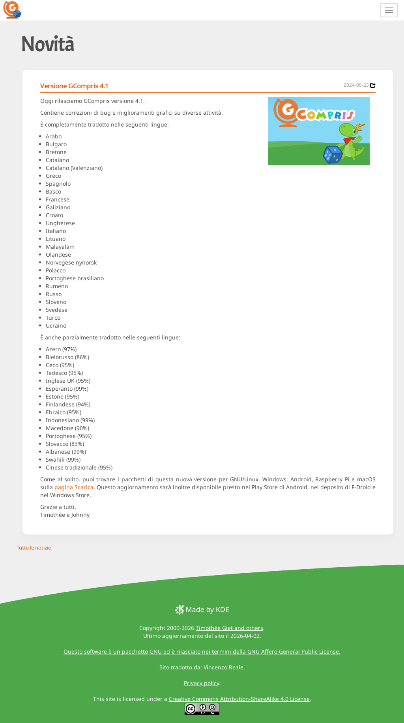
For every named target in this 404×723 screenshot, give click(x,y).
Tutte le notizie (34, 547)
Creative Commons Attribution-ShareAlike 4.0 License (239, 699)
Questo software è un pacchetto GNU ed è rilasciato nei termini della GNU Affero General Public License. (202, 651)
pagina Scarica (74, 487)
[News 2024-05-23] (373, 85)
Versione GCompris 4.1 (74, 86)
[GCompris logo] (17, 9)
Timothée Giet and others (229, 628)
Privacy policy (201, 683)
